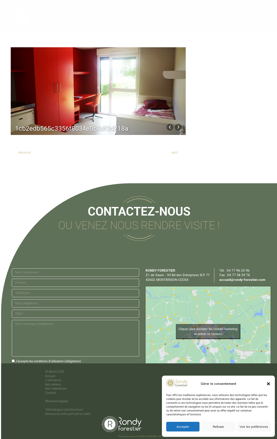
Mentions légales (56, 401)
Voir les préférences (254, 426)
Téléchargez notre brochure (64, 409)
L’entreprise (53, 380)
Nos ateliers (53, 384)
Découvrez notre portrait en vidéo (68, 414)
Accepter (183, 426)
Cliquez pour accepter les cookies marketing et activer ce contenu (207, 331)
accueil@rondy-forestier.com (242, 280)
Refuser (218, 426)
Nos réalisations (56, 388)
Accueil (50, 376)
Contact (50, 393)
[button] (268, 384)
